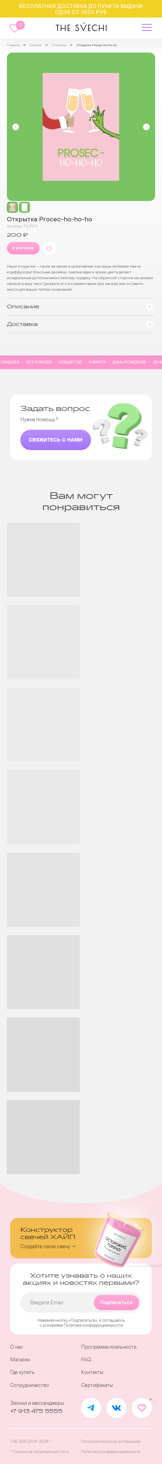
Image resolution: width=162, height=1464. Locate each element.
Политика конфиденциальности (110, 1451)
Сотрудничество (29, 1385)
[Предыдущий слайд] (15, 127)
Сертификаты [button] (97, 1385)
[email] (81, 1302)
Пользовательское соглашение (111, 1441)
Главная (13, 45)
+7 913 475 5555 (36, 1411)
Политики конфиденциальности (93, 1325)
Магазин (20, 1359)
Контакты (92, 1372)
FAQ (86, 1359)
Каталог (36, 45)
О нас (16, 1347)
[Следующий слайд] (146, 127)
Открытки (59, 45)
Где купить (22, 1372)
